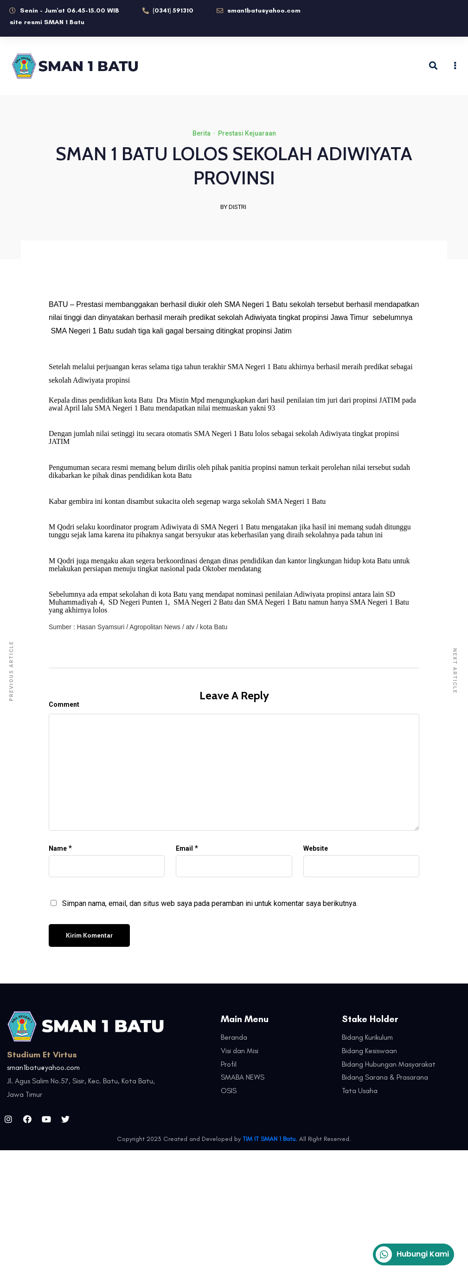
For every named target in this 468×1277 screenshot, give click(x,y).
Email (184, 848)
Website (315, 848)
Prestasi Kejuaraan (247, 133)
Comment (64, 704)
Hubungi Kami (412, 1254)
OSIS (229, 1090)
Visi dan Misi (239, 1050)
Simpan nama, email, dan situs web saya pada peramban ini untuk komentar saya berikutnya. (210, 903)
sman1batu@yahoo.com (43, 1067)
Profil (229, 1064)
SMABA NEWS (242, 1077)
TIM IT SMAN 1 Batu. (270, 1139)
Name (58, 848)
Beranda (234, 1037)
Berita (201, 133)
